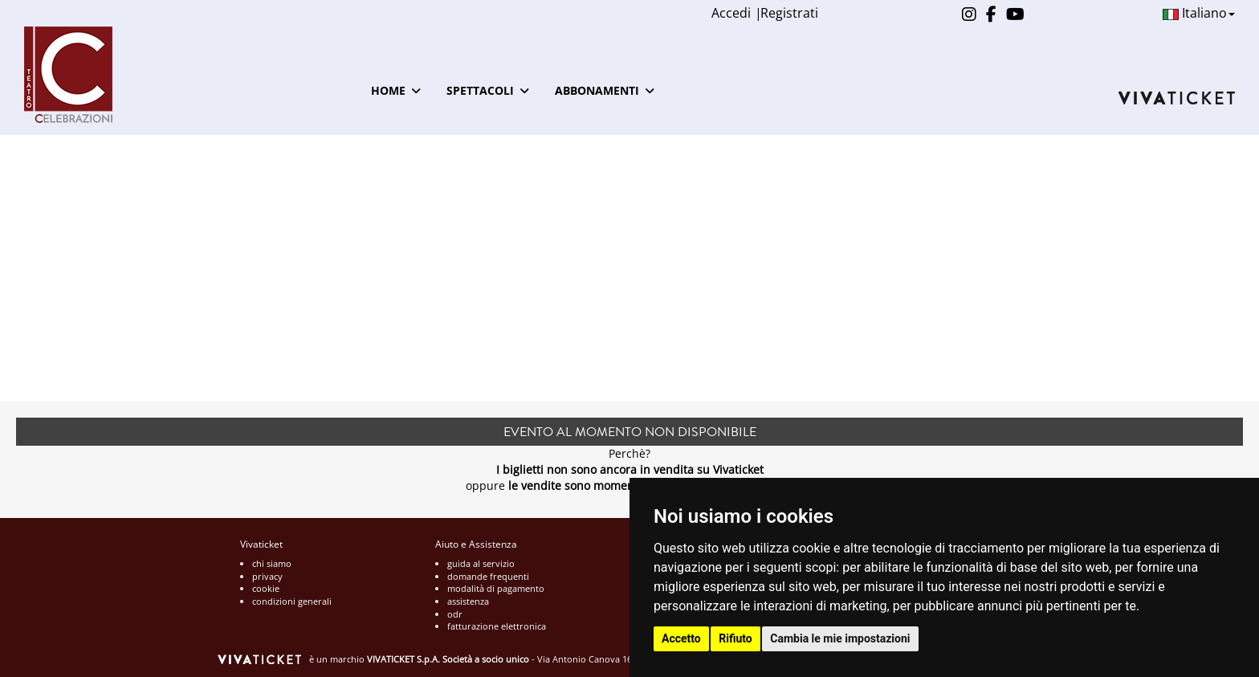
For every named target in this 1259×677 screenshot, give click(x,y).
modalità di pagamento (495, 588)
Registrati (789, 13)
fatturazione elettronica (496, 626)
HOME (396, 90)
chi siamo (271, 563)
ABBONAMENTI (604, 90)
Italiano (1199, 13)
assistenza (468, 601)
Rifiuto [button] (735, 638)
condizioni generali (292, 601)
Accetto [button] (681, 638)
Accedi (731, 13)
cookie (265, 588)
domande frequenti (488, 576)
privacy (267, 576)
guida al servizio (481, 563)
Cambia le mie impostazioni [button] (840, 638)
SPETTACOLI (487, 90)
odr (454, 614)
